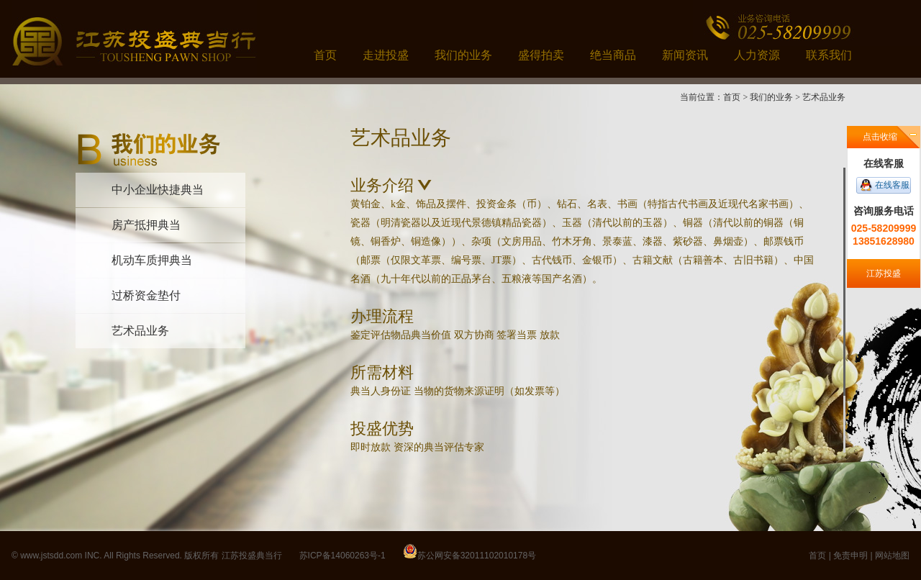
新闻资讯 (685, 55)
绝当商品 (613, 55)
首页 (325, 55)
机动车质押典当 (152, 260)
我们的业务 (463, 55)
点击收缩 (880, 137)
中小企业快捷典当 (158, 189)
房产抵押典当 (146, 225)
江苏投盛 (883, 273)
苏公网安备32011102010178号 (476, 555)
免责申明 (850, 555)
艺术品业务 (140, 331)
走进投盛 (386, 55)
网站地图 (892, 555)
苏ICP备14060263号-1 (342, 555)
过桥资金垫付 (146, 295)
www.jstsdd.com (51, 555)
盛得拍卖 (541, 55)
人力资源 (757, 55)
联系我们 (829, 55)
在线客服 (892, 185)
